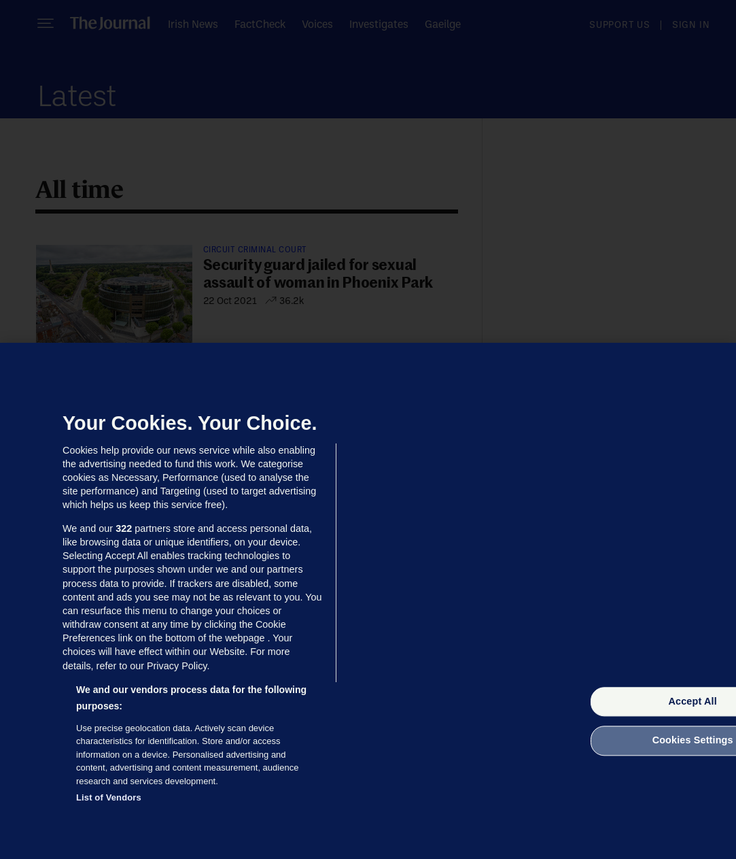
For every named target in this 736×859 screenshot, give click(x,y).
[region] (368, 601)
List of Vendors (108, 797)
